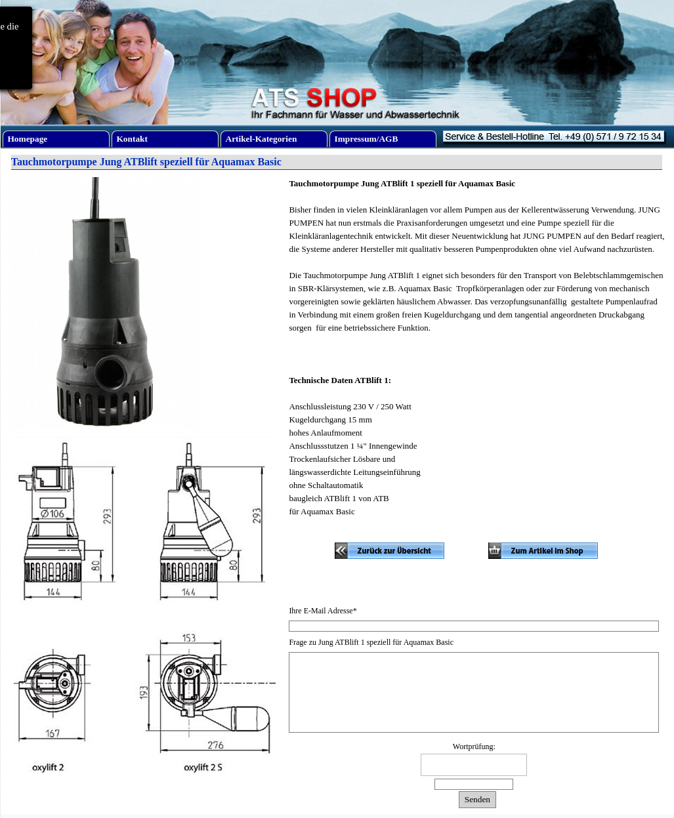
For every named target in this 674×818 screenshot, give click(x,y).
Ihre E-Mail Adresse (322, 610)
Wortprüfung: (474, 746)
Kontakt (132, 139)
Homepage (28, 139)
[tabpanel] (477, 354)
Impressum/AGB (366, 139)
